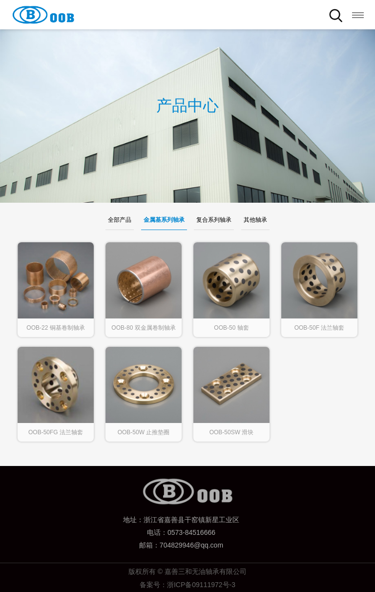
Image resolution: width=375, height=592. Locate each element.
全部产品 (119, 219)
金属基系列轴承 (164, 219)
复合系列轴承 (213, 219)
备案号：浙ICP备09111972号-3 (187, 585)
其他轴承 (255, 219)
